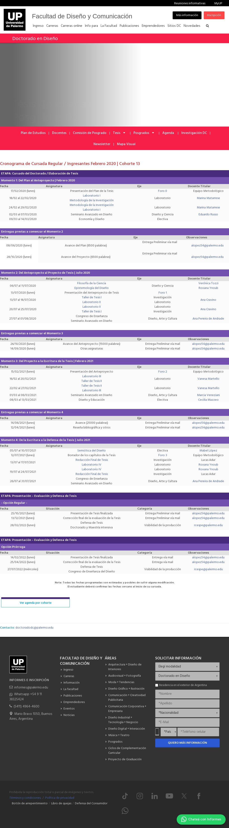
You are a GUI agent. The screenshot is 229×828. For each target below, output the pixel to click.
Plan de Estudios (33, 133)
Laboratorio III (91, 376)
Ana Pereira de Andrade (208, 318)
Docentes (59, 133)
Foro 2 (162, 371)
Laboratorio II (92, 302)
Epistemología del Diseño (91, 288)
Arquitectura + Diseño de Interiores (125, 667)
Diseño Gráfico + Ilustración (126, 688)
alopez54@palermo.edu (207, 245)
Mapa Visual (126, 144)
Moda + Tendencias (121, 682)
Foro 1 (163, 292)
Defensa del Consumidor (91, 803)
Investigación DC (194, 133)
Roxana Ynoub (208, 288)
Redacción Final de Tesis (92, 460)
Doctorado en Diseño (35, 39)
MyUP (218, 3)
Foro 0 (162, 191)
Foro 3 (162, 455)
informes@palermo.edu (31, 687)
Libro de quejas (61, 803)
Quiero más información (187, 742)
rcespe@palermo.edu (208, 525)
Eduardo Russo (208, 214)
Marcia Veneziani (208, 395)
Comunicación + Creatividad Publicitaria (127, 697)
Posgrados (144, 133)
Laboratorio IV (91, 464)
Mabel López (208, 450)
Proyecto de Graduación (125, 759)
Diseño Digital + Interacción (126, 728)
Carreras (69, 676)
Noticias (69, 715)
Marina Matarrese (208, 198)
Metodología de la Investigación (92, 200)
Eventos (69, 708)
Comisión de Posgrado (89, 133)
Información (72, 682)
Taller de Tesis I (92, 297)
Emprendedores (74, 702)
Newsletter (101, 144)
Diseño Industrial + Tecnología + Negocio (123, 720)
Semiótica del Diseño (91, 450)
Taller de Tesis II (91, 381)
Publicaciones (73, 695)
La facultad (71, 689)
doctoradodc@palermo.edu (34, 627)
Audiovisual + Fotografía (124, 675)
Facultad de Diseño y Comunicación (82, 16)
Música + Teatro (118, 735)
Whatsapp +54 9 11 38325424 (25, 697)
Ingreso (68, 669)
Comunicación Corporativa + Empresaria (127, 709)
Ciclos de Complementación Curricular (127, 750)
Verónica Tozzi (208, 283)
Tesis (119, 133)
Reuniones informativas (189, 3)
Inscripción (214, 15)
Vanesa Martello (208, 378)
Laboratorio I (91, 195)
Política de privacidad (59, 797)
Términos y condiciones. (25, 797)
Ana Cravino (208, 300)
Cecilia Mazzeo (208, 399)
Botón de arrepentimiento (30, 803)
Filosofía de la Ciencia (91, 283)
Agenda (168, 133)
